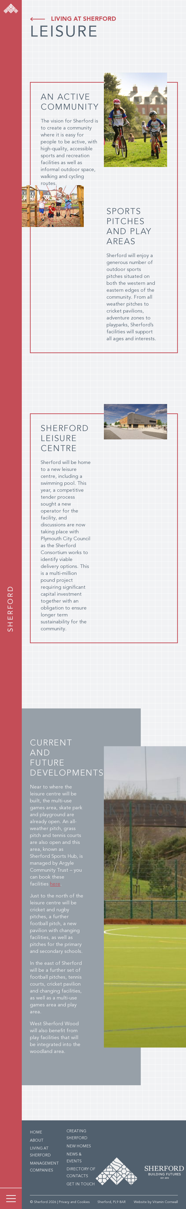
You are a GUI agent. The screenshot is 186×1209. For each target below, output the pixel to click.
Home (36, 1132)
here (55, 884)
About (37, 1141)
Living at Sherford (83, 19)
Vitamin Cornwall (165, 1202)
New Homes (79, 1146)
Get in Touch (81, 1184)
